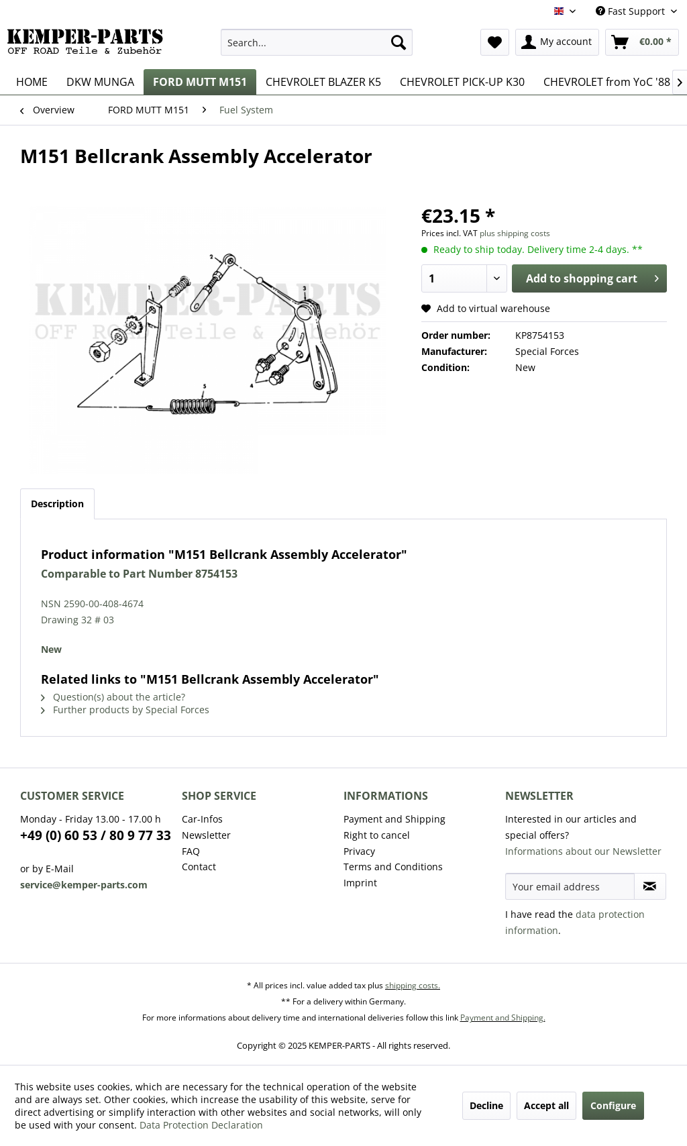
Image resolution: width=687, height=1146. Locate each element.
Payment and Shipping (394, 819)
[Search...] (317, 42)
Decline (486, 1105)
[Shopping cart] (642, 42)
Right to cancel (377, 835)
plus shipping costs (515, 233)
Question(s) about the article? (113, 696)
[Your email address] (570, 886)
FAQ (191, 851)
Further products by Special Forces (125, 709)
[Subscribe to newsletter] (650, 886)
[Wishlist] (494, 42)
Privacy (359, 851)
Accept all (546, 1105)
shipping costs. (412, 985)
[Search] (398, 42)
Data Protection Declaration (201, 1124)
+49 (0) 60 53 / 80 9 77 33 (95, 835)
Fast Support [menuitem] (632, 11)
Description (57, 503)
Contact (199, 866)
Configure (613, 1105)
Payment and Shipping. (502, 1017)
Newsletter (206, 835)
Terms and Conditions (393, 866)
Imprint (360, 882)
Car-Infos (202, 819)
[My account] (557, 42)
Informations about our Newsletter (583, 851)
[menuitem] (317, 42)
